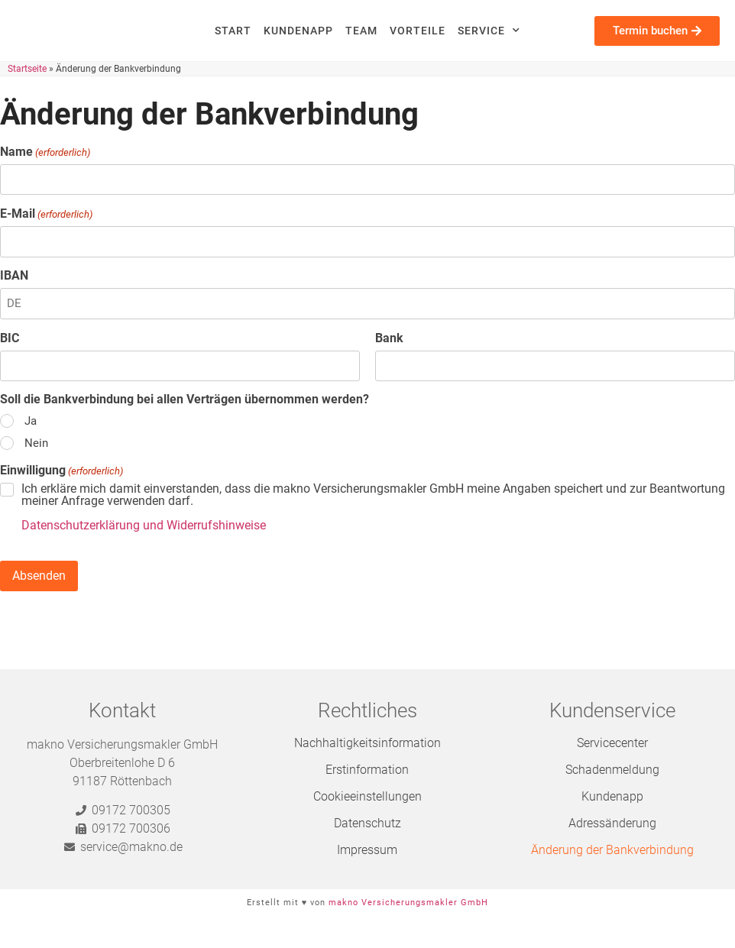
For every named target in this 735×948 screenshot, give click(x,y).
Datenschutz (367, 823)
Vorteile (417, 30)
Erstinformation (367, 769)
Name (45, 152)
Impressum (367, 850)
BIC (9, 338)
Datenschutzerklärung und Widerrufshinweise (143, 525)
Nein (36, 443)
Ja (30, 421)
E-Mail (46, 214)
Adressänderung (612, 823)
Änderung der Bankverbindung (612, 850)
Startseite (27, 68)
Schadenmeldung (612, 769)
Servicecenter (612, 743)
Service (489, 30)
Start (233, 30)
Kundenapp (298, 30)
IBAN (14, 276)
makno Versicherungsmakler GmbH (408, 903)
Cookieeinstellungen (367, 796)
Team (361, 30)
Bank (389, 338)
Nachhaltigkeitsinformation (367, 743)
